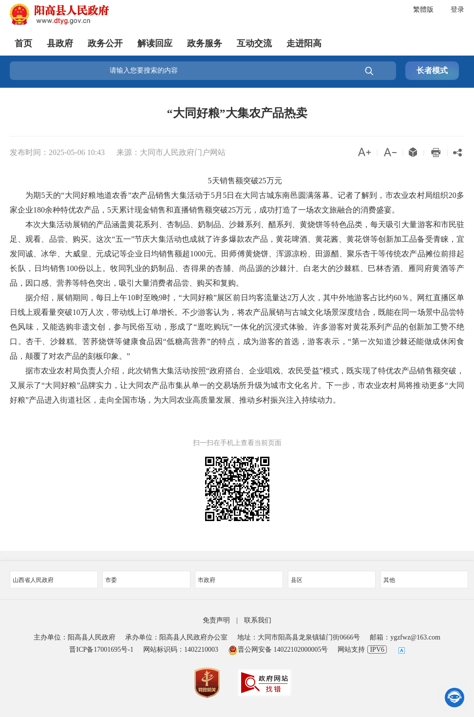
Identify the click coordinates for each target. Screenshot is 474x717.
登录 (457, 9)
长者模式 (432, 70)
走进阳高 (304, 41)
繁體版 (423, 9)
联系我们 (257, 620)
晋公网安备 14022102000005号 (278, 649)
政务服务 (204, 41)
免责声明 (216, 620)
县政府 (60, 41)
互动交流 (254, 41)
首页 (23, 41)
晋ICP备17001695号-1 (101, 649)
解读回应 (154, 41)
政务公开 (105, 41)
